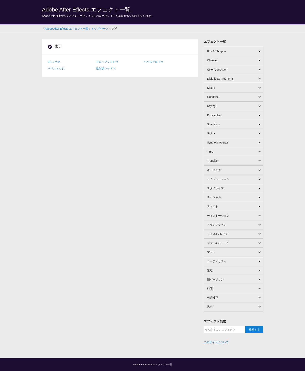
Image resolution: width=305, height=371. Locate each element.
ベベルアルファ (153, 61)
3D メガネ (54, 61)
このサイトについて (216, 342)
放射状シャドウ (105, 68)
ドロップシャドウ (107, 61)
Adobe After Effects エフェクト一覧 (86, 10)
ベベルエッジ (56, 68)
